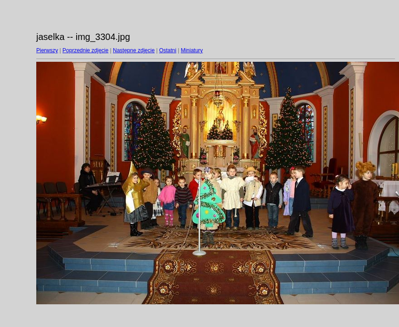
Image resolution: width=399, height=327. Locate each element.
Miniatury (192, 50)
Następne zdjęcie (134, 50)
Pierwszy (47, 50)
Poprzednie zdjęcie (85, 50)
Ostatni (167, 50)
